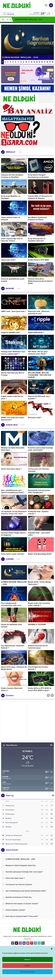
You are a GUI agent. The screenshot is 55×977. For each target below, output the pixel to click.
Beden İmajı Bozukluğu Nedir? (40, 554)
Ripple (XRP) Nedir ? (36, 332)
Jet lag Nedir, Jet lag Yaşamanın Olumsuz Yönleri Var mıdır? (14, 512)
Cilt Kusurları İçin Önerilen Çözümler (38, 470)
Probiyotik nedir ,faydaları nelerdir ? (38, 512)
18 (47, 62)
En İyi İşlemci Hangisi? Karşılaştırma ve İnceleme (38, 176)
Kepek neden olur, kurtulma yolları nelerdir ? (39, 604)
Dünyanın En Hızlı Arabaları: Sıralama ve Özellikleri (12, 176)
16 (42, 62)
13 (34, 62)
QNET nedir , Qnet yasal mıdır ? (13, 311)
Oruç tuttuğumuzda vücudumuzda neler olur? (11, 604)
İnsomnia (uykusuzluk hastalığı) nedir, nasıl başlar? (40, 449)
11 (29, 62)
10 (26, 62)
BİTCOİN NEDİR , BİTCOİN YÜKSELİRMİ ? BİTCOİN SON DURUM (39, 375)
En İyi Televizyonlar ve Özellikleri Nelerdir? (37, 240)
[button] (52, 949)
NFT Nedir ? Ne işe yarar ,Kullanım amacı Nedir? (38, 353)
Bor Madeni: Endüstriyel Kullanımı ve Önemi (37, 218)
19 (50, 62)
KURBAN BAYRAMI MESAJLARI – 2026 (28, 19)
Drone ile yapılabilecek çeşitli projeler (12, 280)
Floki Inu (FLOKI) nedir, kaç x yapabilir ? (39, 397)
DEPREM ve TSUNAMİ (37, 624)
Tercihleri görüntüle (27, 972)
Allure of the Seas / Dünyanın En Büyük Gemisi (14, 668)
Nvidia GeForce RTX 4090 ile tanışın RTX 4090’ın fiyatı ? (39, 689)
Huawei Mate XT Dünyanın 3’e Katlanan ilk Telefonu (40, 197)
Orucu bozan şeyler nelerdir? (12, 554)
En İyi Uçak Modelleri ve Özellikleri (10, 197)
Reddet (27, 966)
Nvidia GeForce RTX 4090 (38, 260)
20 (53, 62)
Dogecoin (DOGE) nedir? (10, 332)
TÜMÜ (20, 152)
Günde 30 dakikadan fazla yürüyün (11, 625)
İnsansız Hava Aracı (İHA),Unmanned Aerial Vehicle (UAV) (40, 281)
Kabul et (27, 959)
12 (31, 62)
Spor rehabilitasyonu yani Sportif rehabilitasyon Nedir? (12, 491)
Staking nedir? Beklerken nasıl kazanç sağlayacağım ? (13, 353)
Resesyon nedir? (35, 417)
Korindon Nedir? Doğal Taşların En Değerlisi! (13, 534)
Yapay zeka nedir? (8, 260)
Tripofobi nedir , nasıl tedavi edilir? (39, 534)
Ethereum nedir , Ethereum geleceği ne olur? (38, 312)
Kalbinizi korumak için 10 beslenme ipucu (38, 647)
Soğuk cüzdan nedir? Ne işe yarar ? (12, 397)
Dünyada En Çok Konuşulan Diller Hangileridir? (39, 491)
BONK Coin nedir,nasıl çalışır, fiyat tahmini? (12, 418)
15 (39, 62)
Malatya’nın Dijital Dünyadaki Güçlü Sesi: (12, 449)
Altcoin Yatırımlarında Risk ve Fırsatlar (12, 374)
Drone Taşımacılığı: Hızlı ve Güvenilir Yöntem (12, 240)
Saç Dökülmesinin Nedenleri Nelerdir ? (12, 647)
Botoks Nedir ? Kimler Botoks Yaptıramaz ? (39, 583)
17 (44, 62)
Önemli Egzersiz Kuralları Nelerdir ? (38, 668)
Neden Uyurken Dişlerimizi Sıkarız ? (11, 689)
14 (37, 62)
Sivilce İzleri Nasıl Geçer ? (11, 469)
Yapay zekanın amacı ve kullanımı (10, 218)
